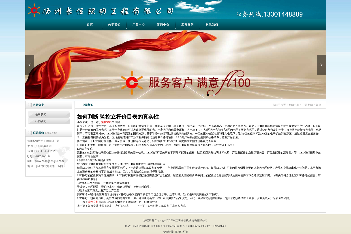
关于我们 (114, 24)
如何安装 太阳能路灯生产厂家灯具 (108, 205)
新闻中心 (163, 24)
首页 (90, 24)
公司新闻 (40, 114)
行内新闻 (40, 121)
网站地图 (219, 226)
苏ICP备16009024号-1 (200, 226)
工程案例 (187, 24)
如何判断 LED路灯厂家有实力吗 (167, 205)
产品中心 (139, 24)
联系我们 (212, 24)
